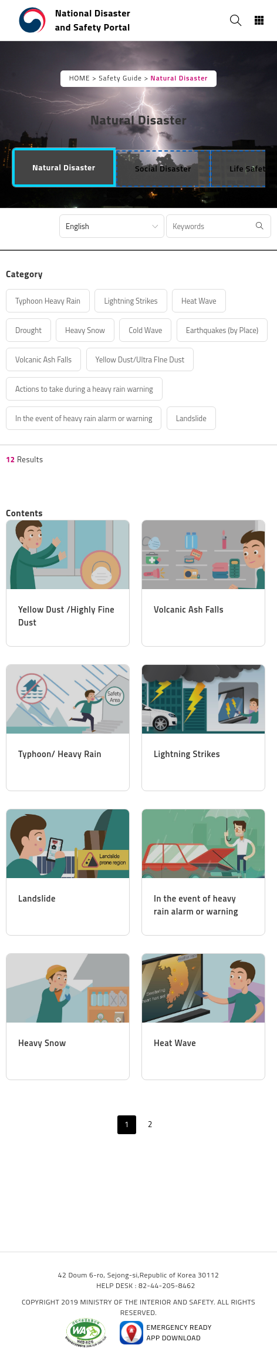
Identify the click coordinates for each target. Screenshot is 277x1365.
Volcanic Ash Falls (43, 359)
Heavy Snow (85, 330)
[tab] (64, 167)
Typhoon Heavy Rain (47, 301)
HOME (79, 78)
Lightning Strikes (130, 301)
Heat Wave (199, 301)
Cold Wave (145, 330)
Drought (28, 330)
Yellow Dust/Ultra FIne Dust (140, 359)
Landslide (191, 418)
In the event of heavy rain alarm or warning (83, 418)
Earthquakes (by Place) (222, 330)
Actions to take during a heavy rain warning (84, 389)
